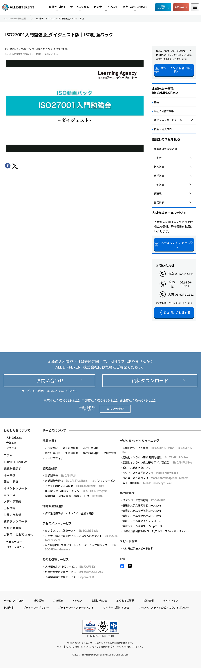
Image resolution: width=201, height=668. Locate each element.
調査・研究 (11, 481)
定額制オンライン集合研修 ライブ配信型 (157, 462)
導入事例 (9, 475)
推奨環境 (38, 600)
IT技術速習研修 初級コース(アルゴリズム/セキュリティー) (155, 531)
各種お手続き (14, 541)
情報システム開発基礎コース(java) (142, 510)
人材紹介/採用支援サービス (70, 566)
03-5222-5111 (184, 273)
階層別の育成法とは (165, 148)
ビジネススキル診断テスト (71, 530)
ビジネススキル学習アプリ (150, 472)
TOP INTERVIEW (15, 462)
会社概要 (11, 442)
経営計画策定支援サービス (74, 571)
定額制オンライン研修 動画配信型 (155, 457)
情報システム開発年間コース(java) (142, 505)
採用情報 (148, 600)
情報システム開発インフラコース (141, 520)
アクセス (11, 448)
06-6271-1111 (184, 294)
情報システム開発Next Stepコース (142, 526)
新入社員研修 (70, 448)
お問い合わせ (181, 7)
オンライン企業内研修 (81, 513)
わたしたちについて (17, 430)
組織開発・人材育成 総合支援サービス (74, 496)
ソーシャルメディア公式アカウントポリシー (163, 607)
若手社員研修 (91, 448)
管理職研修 (71, 453)
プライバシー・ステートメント (76, 607)
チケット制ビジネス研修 (74, 485)
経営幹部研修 (91, 453)
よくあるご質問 (125, 600)
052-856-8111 (186, 284)
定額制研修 (60, 475)
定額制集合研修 (66, 480)
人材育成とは (14, 437)
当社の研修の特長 (164, 111)
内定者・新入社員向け (155, 478)
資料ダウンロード (163, 7)
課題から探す (12, 468)
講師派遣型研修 (54, 513)
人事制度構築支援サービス (69, 577)
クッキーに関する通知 (116, 607)
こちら (67, 390)
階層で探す (110, 453)
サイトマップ (170, 600)
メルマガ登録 (115, 409)
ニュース (9, 495)
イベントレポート (15, 488)
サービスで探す (54, 458)
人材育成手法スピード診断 (137, 548)
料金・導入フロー (164, 129)
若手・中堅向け (147, 483)
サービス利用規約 (14, 600)
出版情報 (9, 508)
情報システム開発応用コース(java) (142, 515)
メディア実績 (12, 501)
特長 (156, 102)
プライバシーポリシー (36, 607)
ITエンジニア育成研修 (143, 500)
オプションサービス (103, 480)
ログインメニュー (16, 547)
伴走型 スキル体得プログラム (76, 491)
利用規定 (9, 607)
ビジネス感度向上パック (136, 467)
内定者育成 (51, 448)
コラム (8, 455)
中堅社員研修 (52, 453)
